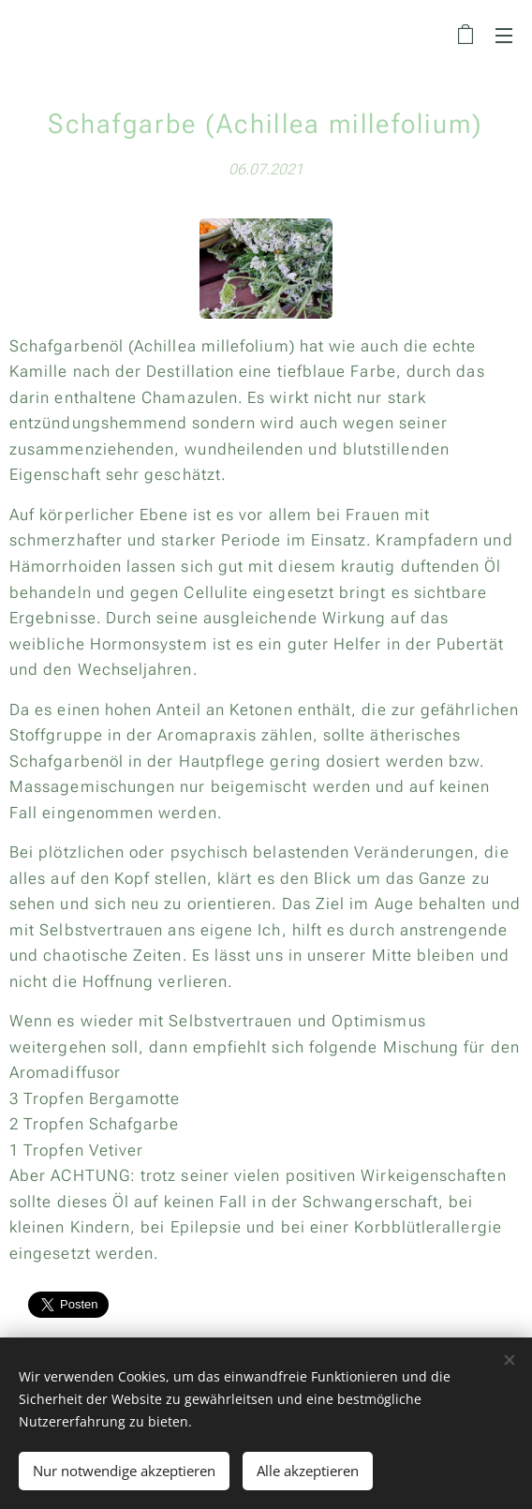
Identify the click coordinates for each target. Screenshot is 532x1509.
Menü (503, 36)
